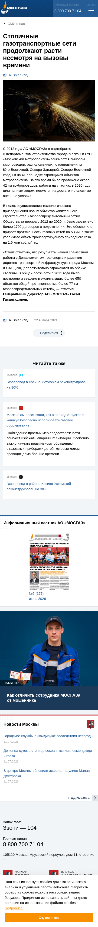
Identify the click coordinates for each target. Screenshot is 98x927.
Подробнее (14, 908)
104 (31, 828)
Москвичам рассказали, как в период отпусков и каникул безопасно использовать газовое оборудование (45, 420)
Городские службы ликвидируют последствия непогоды (48, 736)
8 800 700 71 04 (67, 11)
